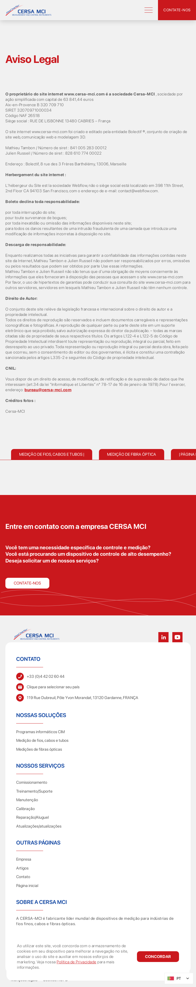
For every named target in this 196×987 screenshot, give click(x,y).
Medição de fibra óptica (131, 454)
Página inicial (27, 885)
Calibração (25, 808)
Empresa (23, 859)
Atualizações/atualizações (38, 826)
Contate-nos (27, 583)
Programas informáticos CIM (40, 731)
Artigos (22, 868)
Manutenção (27, 799)
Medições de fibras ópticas (39, 749)
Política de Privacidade (77, 962)
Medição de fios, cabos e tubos (42, 740)
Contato (23, 876)
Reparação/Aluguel (32, 817)
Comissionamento (31, 782)
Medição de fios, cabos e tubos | (51, 454)
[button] (158, 956)
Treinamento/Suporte (34, 791)
